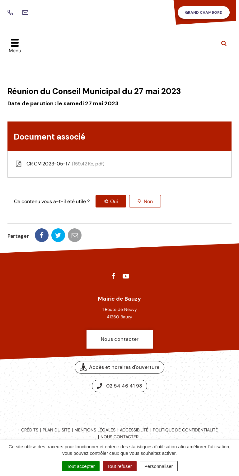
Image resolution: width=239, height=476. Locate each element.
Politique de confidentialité (185, 430)
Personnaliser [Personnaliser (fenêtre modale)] (158, 466)
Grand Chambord (204, 12)
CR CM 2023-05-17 (59, 164)
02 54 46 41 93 (119, 386)
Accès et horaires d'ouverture (119, 367)
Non (148, 201)
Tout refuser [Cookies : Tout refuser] (119, 466)
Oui (114, 201)
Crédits (29, 430)
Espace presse (119, 407)
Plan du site (56, 430)
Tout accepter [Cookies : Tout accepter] (81, 466)
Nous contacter (119, 339)
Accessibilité (134, 430)
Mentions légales (94, 430)
